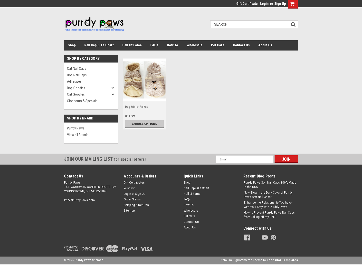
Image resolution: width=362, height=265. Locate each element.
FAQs (154, 45)
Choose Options (144, 124)
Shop (72, 45)
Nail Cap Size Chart (99, 45)
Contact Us (241, 45)
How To (172, 45)
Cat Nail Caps (76, 68)
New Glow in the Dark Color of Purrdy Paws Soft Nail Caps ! (268, 195)
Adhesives (74, 81)
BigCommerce (242, 260)
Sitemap (129, 210)
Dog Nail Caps (77, 75)
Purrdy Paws (76, 128)
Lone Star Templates (282, 260)
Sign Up (280, 4)
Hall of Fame (132, 45)
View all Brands (77, 135)
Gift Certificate (247, 4)
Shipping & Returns (136, 205)
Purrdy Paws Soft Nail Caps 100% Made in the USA (270, 185)
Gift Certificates (134, 182)
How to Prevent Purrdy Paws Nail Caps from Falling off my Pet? (269, 215)
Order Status (132, 199)
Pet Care (217, 45)
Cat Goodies (76, 94)
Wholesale (194, 45)
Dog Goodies (76, 88)
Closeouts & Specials (82, 101)
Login (264, 4)
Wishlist (129, 188)
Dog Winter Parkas (136, 106)
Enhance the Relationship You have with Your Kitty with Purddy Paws (268, 205)
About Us (265, 45)
